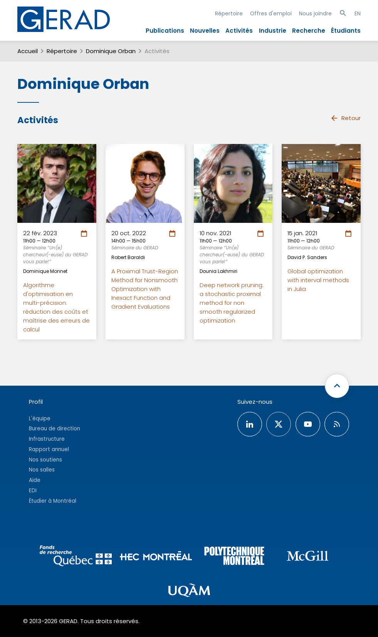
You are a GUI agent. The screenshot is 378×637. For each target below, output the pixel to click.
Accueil (27, 51)
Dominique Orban (111, 51)
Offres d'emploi (271, 13)
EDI (33, 490)
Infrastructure (47, 439)
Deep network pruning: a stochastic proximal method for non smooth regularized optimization (232, 302)
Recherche (308, 31)
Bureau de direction (54, 428)
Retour (345, 118)
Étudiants (346, 31)
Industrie (272, 31)
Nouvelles (205, 31)
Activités (239, 31)
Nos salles (42, 469)
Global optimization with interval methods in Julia (318, 280)
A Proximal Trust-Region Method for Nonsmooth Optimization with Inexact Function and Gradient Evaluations (144, 289)
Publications (165, 31)
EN (357, 13)
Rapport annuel (49, 449)
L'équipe (39, 418)
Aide (34, 480)
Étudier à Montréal (52, 501)
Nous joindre (315, 13)
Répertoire (229, 13)
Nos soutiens (45, 459)
